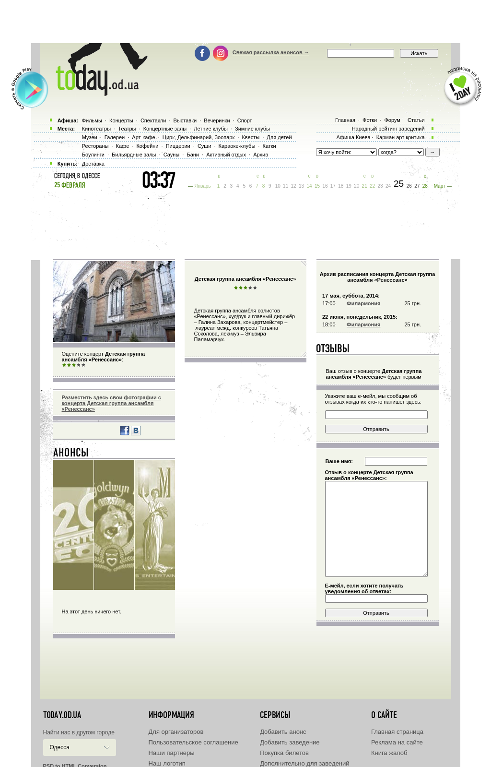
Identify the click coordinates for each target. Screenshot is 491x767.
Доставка (93, 164)
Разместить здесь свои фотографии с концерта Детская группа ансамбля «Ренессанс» (111, 403)
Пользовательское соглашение (193, 742)
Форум (392, 120)
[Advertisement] (245, 21)
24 (388, 186)
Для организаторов (176, 731)
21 (364, 186)
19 (348, 186)
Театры (127, 129)
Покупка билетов (284, 752)
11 (285, 186)
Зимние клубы (252, 129)
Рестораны (95, 146)
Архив (260, 154)
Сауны (172, 154)
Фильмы (92, 120)
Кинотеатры (96, 129)
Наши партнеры (172, 752)
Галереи (115, 137)
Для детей (279, 137)
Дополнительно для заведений (304, 763)
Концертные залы (165, 129)
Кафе (122, 146)
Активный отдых (226, 154)
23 (380, 186)
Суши (204, 146)
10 (278, 186)
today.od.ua (62, 715)
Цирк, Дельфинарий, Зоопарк (198, 137)
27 (417, 186)
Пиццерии (178, 146)
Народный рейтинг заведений (388, 129)
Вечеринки (217, 120)
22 (372, 186)
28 (425, 186)
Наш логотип (167, 763)
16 (324, 186)
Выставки (185, 120)
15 (317, 186)
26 (409, 186)
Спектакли (153, 120)
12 (293, 186)
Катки (269, 146)
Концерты (121, 120)
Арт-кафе (143, 137)
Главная (345, 120)
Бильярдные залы (134, 154)
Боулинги (93, 154)
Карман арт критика (400, 137)
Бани (193, 154)
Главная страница (397, 731)
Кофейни (147, 146)
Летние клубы (211, 129)
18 (340, 186)
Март (439, 186)
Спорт (244, 120)
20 (356, 186)
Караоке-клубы (237, 146)
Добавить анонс (283, 731)
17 (333, 186)
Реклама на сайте (397, 742)
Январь (202, 186)
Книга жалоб (389, 752)
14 (309, 186)
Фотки (369, 120)
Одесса (60, 747)
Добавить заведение (289, 742)
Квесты (250, 137)
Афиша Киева (353, 137)
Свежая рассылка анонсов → (271, 52)
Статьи (416, 120)
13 (301, 186)
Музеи (89, 137)
